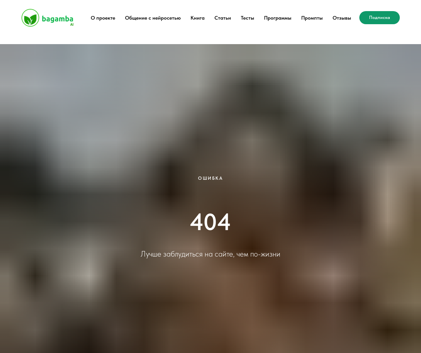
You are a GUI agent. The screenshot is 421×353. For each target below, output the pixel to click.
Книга (198, 18)
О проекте (103, 18)
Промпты (312, 18)
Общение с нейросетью (153, 18)
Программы (277, 18)
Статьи (222, 18)
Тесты (247, 18)
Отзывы (342, 18)
